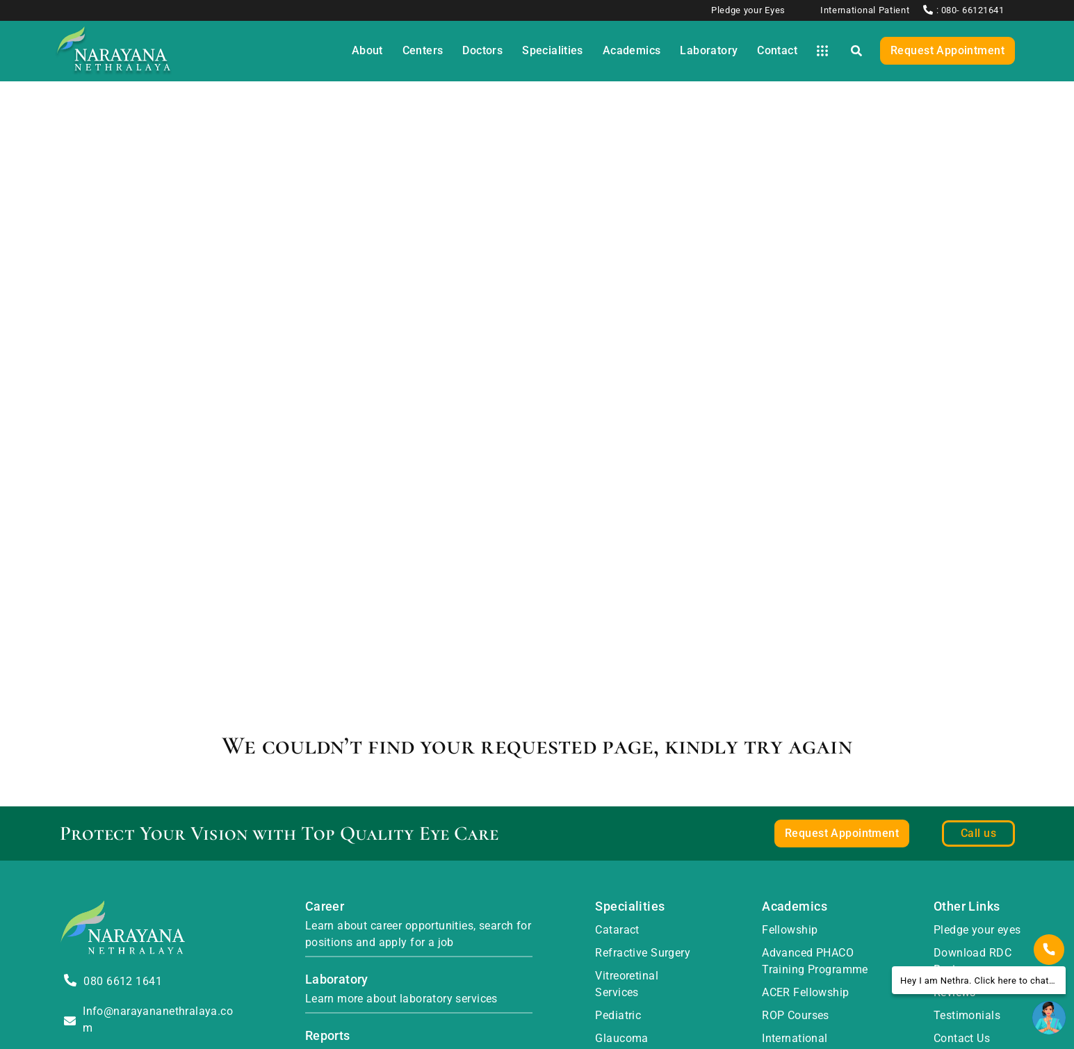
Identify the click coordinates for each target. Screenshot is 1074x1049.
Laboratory (336, 979)
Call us (978, 833)
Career (325, 906)
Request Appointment (947, 50)
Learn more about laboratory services (401, 998)
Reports (327, 1035)
